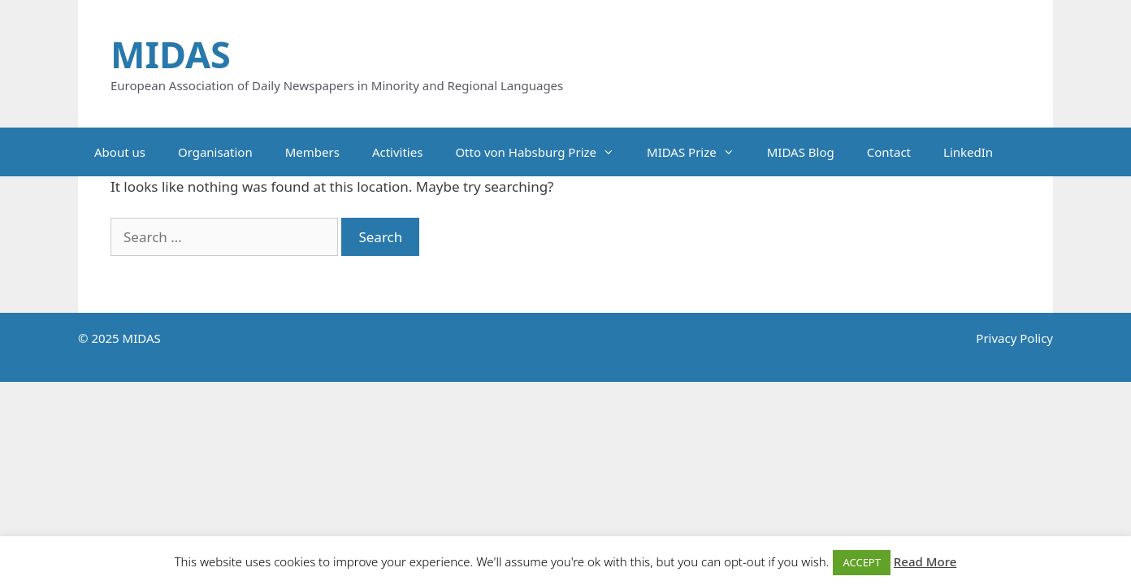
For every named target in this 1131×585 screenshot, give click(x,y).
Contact (889, 152)
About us (119, 152)
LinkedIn (968, 152)
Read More (925, 561)
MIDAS (170, 54)
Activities (397, 152)
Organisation (215, 152)
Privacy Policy (1014, 338)
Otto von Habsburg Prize (542, 152)
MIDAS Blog (800, 152)
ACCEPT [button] (862, 562)
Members (312, 152)
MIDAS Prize (699, 152)
